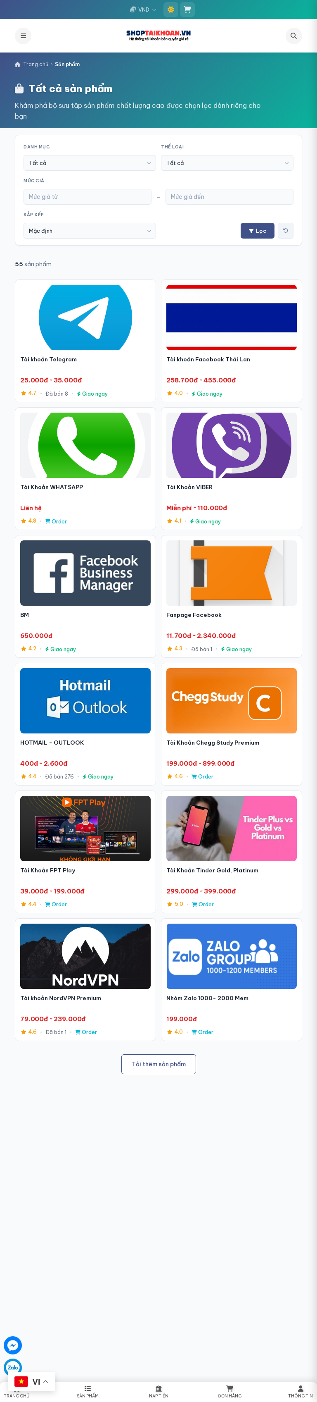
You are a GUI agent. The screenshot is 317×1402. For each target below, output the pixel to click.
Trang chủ (31, 64)
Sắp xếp (34, 214)
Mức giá (34, 181)
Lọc (257, 230)
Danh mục (37, 147)
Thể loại (172, 147)
